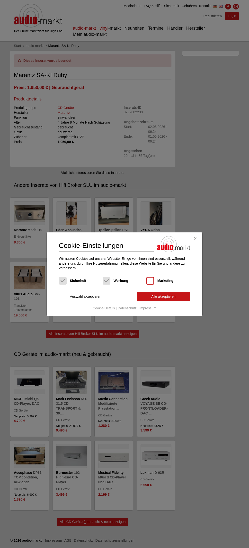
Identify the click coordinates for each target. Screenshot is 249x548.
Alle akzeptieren (163, 296)
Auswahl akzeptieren (85, 296)
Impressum (147, 308)
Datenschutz (127, 308)
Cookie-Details (104, 308)
